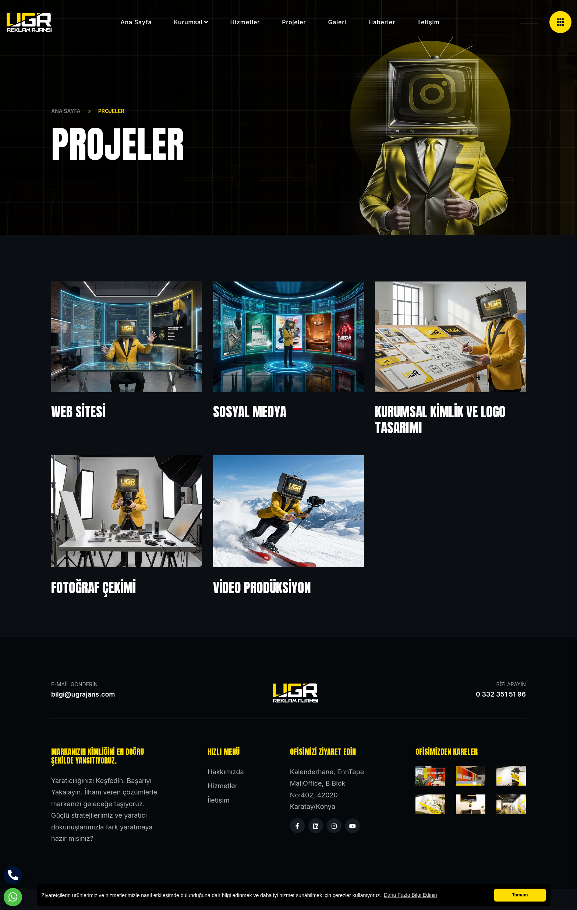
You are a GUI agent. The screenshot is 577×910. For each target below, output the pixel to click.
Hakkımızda (226, 772)
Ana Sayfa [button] (136, 22)
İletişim (428, 22)
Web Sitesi (78, 412)
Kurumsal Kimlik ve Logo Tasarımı (440, 420)
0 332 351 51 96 (501, 694)
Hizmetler (245, 22)
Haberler (381, 22)
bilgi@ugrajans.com (83, 694)
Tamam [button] (520, 894)
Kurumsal (188, 22)
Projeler (294, 22)
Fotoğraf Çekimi (93, 588)
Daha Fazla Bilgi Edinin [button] (410, 895)
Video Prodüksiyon (262, 588)
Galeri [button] (337, 22)
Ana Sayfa (66, 111)
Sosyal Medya (249, 412)
